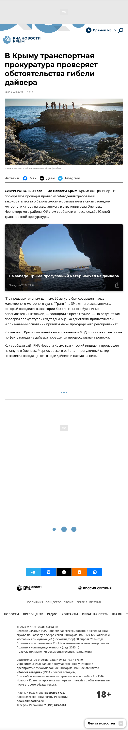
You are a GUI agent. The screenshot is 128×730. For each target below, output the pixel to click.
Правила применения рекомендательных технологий (54, 652)
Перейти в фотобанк (51, 168)
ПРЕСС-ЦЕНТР (33, 614)
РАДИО (52, 614)
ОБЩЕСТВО (53, 602)
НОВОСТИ (11, 614)
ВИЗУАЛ (95, 602)
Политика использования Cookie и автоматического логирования (63, 643)
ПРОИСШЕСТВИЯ (75, 602)
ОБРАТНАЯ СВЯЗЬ (95, 614)
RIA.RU (117, 614)
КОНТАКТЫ (69, 614)
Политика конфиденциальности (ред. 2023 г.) (48, 647)
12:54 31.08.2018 (14, 91)
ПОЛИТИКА (35, 602)
